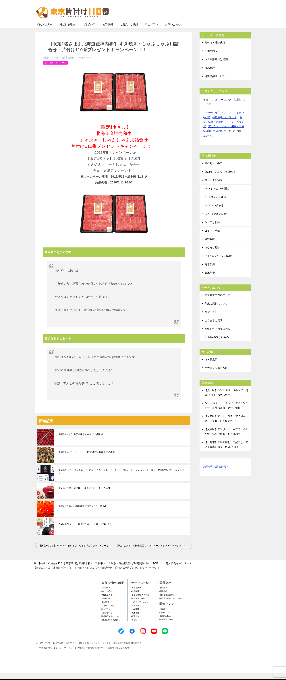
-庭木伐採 (135, 620)
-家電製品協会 (165, 623)
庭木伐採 (210, 271)
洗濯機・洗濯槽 (212, 138)
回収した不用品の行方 (217, 335)
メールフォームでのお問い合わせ (217, 21)
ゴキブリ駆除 (212, 237)
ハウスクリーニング (219, 106)
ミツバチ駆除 (216, 212)
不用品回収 (211, 58)
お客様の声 (88, 31)
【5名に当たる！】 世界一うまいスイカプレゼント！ (84, 531)
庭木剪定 (210, 279)
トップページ (106, 595)
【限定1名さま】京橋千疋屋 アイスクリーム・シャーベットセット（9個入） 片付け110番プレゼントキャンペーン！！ (154, 552)
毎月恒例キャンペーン (55, 69)
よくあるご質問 (214, 327)
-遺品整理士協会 (166, 626)
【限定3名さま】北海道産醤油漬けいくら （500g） (82, 513)
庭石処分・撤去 (214, 170)
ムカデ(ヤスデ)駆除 (216, 221)
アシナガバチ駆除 (218, 195)
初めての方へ (45, 31)
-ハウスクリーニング (139, 609)
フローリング (211, 119)
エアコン (226, 119)
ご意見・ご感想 (129, 31)
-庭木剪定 (135, 623)
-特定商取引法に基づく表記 (170, 606)
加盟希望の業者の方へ (216, 474)
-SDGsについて (165, 619)
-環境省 (162, 616)
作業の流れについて (216, 310)
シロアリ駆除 (212, 229)
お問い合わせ (173, 31)
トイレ (230, 128)
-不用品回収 (136, 595)
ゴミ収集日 (211, 366)
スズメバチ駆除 (217, 204)
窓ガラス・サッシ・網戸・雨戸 (226, 133)
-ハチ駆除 (135, 616)
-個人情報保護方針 (167, 602)
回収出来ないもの (218, 344)
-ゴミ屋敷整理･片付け (140, 602)
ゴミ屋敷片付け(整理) (217, 66)
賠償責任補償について (110, 623)
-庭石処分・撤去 (138, 606)
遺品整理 (210, 74)
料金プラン (151, 31)
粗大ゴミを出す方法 (216, 374)
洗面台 (220, 128)
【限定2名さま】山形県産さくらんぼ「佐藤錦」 (80, 441)
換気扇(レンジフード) (224, 124)
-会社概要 (163, 595)
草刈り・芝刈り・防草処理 (220, 178)
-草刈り (134, 627)
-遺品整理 (135, 598)
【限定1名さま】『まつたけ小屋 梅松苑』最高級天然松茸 (85, 459)
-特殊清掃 (135, 613)
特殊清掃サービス (215, 83)
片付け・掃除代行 (215, 49)
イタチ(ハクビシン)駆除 (218, 263)
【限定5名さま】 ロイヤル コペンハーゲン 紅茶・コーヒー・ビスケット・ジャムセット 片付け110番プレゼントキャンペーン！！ (121, 479)
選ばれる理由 (67, 31)
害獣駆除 (210, 246)
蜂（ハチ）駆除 (214, 187)
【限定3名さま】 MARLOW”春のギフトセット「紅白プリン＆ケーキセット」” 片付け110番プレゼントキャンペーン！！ (76, 552)
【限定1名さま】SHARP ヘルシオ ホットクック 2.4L (83, 495)
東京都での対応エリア (217, 302)
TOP (98, 570)
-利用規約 (163, 598)
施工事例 (108, 31)
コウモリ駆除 (212, 254)
